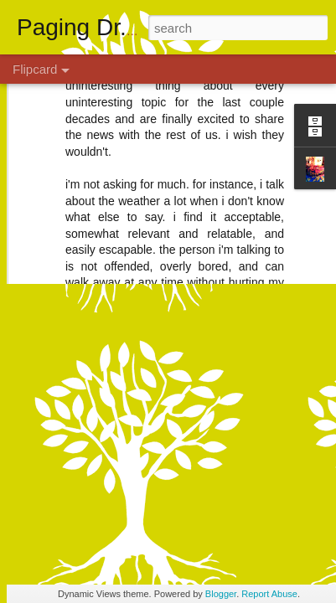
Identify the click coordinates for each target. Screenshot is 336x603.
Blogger (220, 594)
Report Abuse (269, 594)
